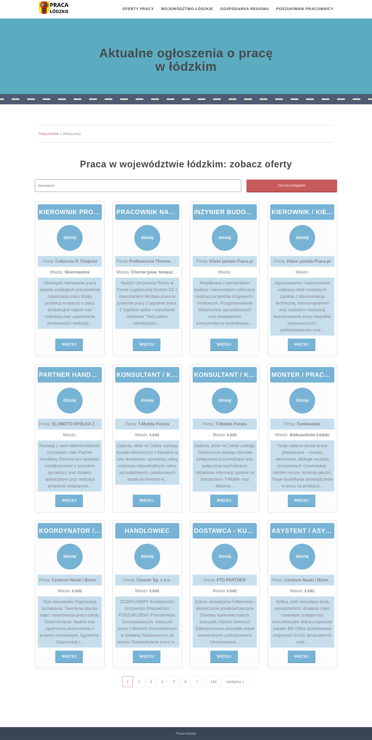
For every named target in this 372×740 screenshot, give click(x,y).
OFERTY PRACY (138, 9)
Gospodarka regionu (244, 9)
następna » (235, 682)
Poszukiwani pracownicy (305, 9)
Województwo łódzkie (187, 9)
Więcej (69, 344)
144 (213, 682)
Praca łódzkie (49, 134)
